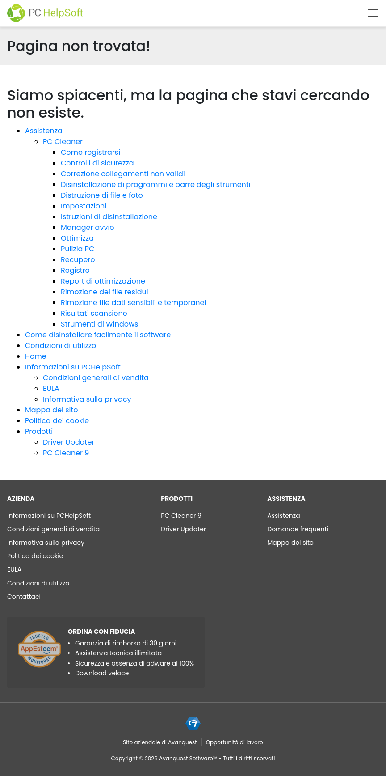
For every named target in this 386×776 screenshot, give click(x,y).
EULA (51, 388)
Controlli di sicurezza (97, 163)
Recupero (78, 259)
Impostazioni (83, 206)
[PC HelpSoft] (45, 13)
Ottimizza (77, 238)
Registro (75, 270)
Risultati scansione (94, 313)
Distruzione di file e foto (102, 195)
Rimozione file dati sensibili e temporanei (133, 302)
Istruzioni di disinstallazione (109, 217)
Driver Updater (68, 442)
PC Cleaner (63, 141)
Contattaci (24, 596)
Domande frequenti (297, 529)
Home (35, 356)
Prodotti (39, 431)
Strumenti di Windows (99, 324)
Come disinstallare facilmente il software (98, 335)
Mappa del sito (51, 410)
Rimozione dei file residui (104, 292)
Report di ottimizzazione (103, 281)
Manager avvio (87, 227)
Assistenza (44, 131)
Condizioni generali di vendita (96, 378)
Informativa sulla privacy (87, 399)
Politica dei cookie (57, 421)
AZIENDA (20, 498)
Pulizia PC (77, 249)
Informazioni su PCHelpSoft (73, 367)
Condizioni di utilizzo (60, 345)
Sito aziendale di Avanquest (160, 742)
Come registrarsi (90, 152)
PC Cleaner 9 (66, 453)
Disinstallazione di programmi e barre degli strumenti (156, 184)
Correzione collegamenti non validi (123, 174)
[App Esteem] (39, 649)
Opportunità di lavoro (234, 742)
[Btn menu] (373, 13)
